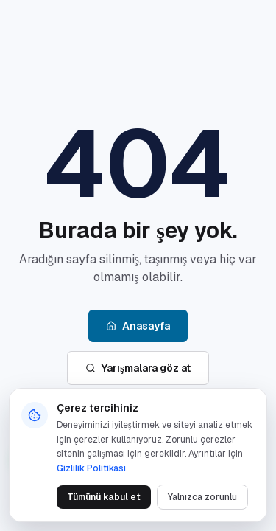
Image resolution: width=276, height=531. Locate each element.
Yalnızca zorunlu (202, 497)
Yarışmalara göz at (137, 368)
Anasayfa (138, 326)
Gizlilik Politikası (91, 468)
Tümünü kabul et (104, 497)
